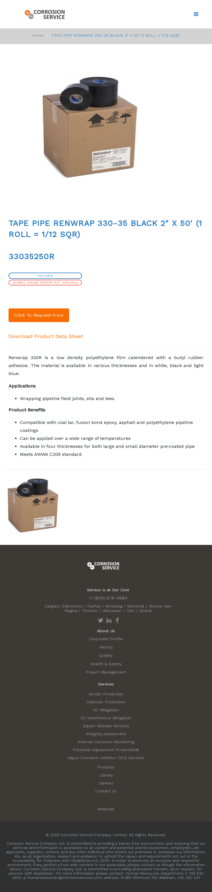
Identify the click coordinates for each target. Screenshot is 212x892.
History (106, 647)
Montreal (136, 606)
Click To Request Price (38, 315)
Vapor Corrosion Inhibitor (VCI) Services (106, 757)
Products (106, 767)
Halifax (93, 606)
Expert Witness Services (106, 726)
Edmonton (72, 606)
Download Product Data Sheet (46, 336)
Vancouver (112, 610)
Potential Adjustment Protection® (106, 749)
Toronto (90, 610)
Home (38, 35)
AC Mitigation (106, 710)
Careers (106, 783)
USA (130, 610)
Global (145, 610)
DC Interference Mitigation (106, 718)
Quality (106, 655)
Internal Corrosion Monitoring (106, 741)
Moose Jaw (160, 606)
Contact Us (106, 791)
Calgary (52, 606)
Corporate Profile (106, 638)
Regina (71, 610)
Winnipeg (113, 606)
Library (106, 775)
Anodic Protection (106, 694)
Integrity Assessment (106, 734)
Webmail (106, 809)
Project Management (106, 672)
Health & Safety (106, 664)
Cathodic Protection (106, 702)
